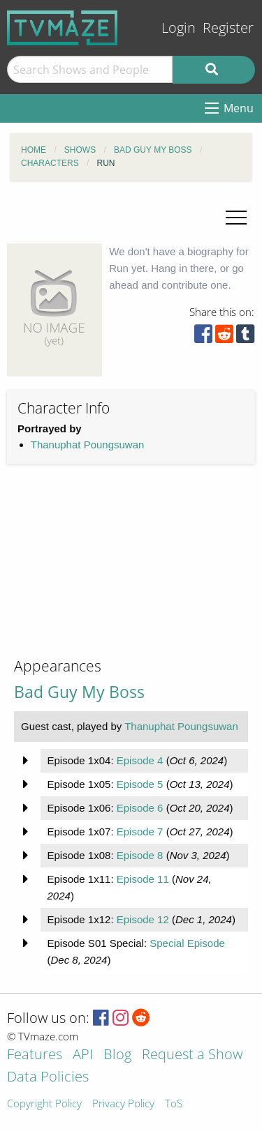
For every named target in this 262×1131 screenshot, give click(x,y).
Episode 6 (140, 808)
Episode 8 (140, 855)
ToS (173, 1104)
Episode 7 (140, 831)
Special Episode (187, 943)
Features (34, 1055)
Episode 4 (140, 760)
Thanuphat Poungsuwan (88, 444)
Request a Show (192, 1055)
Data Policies (48, 1078)
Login (178, 27)
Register (228, 27)
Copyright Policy (44, 1104)
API (83, 1055)
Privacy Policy (123, 1104)
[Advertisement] (112, 572)
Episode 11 (143, 879)
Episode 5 (140, 784)
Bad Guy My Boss (79, 692)
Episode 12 (143, 919)
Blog (117, 1055)
